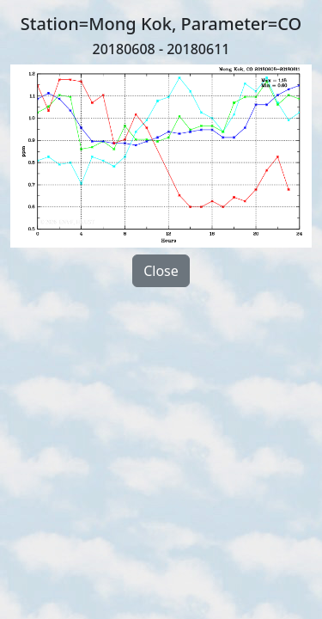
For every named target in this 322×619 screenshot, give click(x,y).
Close (161, 270)
